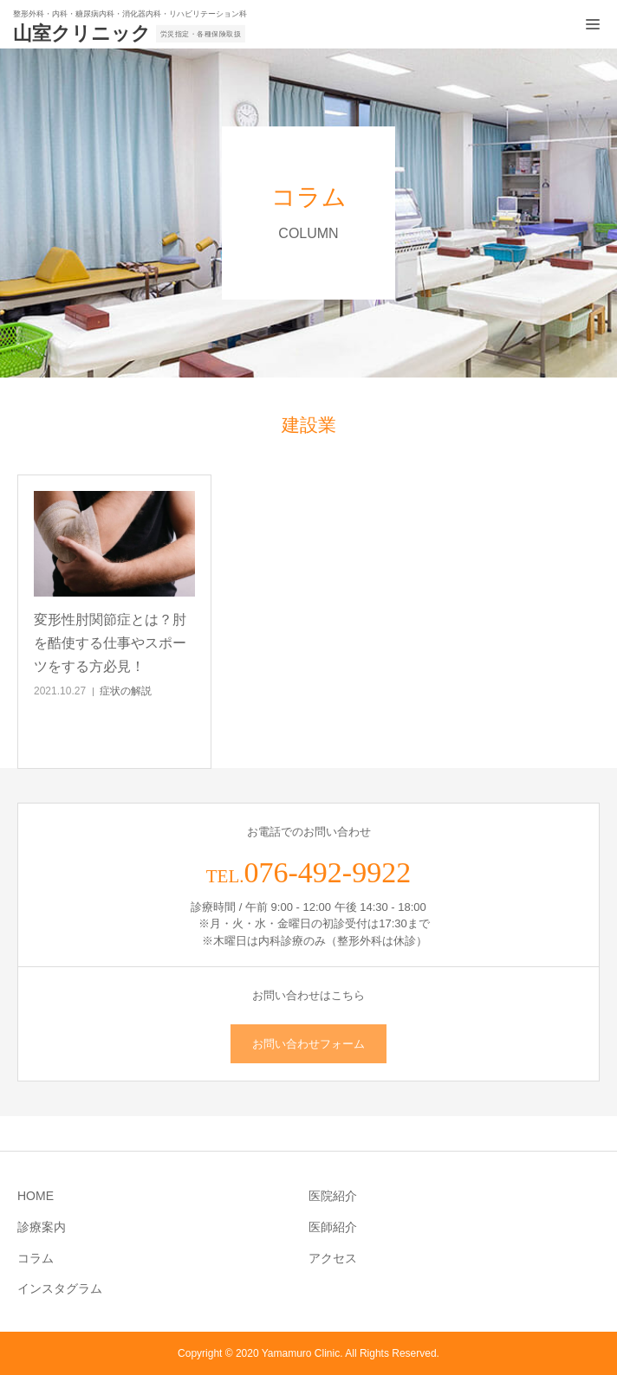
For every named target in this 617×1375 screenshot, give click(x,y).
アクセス (332, 1258)
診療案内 (41, 1227)
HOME (35, 1196)
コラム (35, 1258)
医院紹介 (332, 1196)
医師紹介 (332, 1227)
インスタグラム (59, 1288)
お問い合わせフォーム (308, 1043)
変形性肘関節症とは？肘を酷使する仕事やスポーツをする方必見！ (110, 643)
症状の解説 (126, 691)
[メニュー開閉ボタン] (592, 24)
